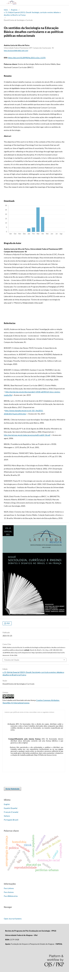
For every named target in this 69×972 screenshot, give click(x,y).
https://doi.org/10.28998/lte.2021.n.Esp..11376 (26, 58)
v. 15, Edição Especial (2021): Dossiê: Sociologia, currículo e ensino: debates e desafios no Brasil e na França (32, 13)
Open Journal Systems (13, 919)
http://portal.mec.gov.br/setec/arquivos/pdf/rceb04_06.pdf (27, 435)
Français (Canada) (11, 812)
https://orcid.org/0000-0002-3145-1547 (16, 50)
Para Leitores (9, 888)
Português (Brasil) (11, 820)
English (7, 804)
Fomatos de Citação (11, 660)
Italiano (7, 816)
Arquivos (14, 10)
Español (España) (10, 808)
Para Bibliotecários (11, 896)
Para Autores (9, 892)
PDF (8, 623)
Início (6, 10)
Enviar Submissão (12, 789)
